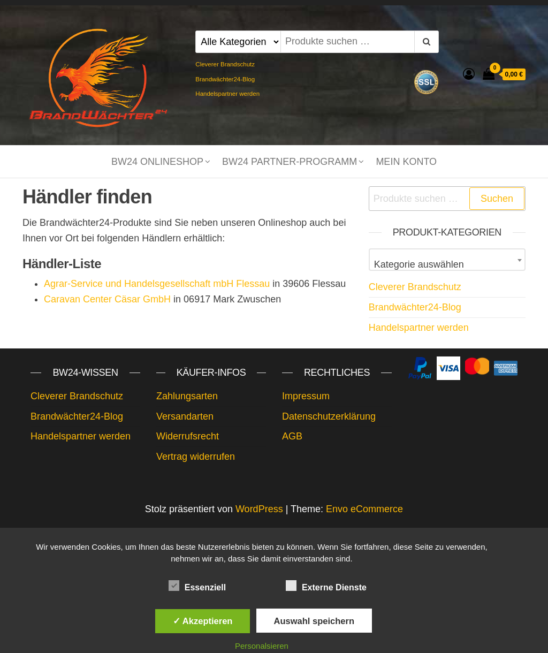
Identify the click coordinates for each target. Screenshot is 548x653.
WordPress (259, 509)
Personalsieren (261, 645)
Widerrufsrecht (187, 436)
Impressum (306, 396)
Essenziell (197, 586)
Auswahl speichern (314, 621)
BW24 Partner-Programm (289, 161)
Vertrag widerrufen (195, 456)
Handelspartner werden (227, 93)
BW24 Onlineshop (157, 161)
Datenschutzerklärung (329, 416)
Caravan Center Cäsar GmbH (107, 299)
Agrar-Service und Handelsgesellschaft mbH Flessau (157, 283)
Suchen (497, 198)
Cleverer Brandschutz (225, 64)
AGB (292, 436)
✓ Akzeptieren (203, 621)
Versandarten (185, 416)
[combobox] (447, 259)
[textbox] (447, 264)
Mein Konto (406, 161)
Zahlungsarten (187, 396)
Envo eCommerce (364, 509)
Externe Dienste (326, 586)
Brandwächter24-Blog (225, 79)
